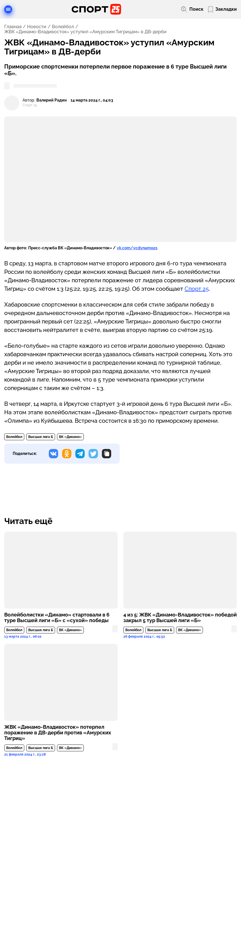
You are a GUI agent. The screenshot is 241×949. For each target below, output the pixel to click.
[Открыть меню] (8, 9)
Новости (36, 26)
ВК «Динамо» (70, 437)
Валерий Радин (51, 100)
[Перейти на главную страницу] (96, 9)
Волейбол (63, 26)
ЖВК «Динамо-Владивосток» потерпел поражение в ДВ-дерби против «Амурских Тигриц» (57, 732)
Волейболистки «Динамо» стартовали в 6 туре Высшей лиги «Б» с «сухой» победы (56, 617)
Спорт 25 (197, 288)
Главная (12, 26)
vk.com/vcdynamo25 (137, 248)
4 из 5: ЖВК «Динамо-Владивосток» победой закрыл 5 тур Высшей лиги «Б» (180, 617)
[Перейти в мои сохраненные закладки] (222, 9)
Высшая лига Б (40, 437)
